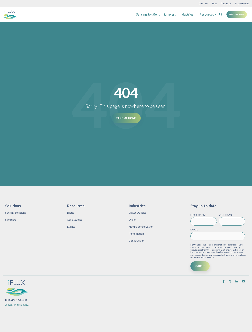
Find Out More (236, 14)
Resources (207, 14)
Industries (187, 14)
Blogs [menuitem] (70, 212)
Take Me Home (126, 118)
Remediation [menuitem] (136, 233)
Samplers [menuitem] (10, 219)
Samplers (169, 14)
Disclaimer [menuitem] (10, 299)
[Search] (220, 14)
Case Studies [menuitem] (74, 219)
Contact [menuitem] (203, 3)
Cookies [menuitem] (22, 299)
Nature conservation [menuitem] (141, 226)
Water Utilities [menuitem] (137, 212)
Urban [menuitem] (132, 219)
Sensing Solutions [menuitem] (15, 212)
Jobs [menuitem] (214, 3)
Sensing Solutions (148, 14)
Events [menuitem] (71, 226)
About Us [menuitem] (226, 3)
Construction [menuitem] (136, 240)
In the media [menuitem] (242, 3)
